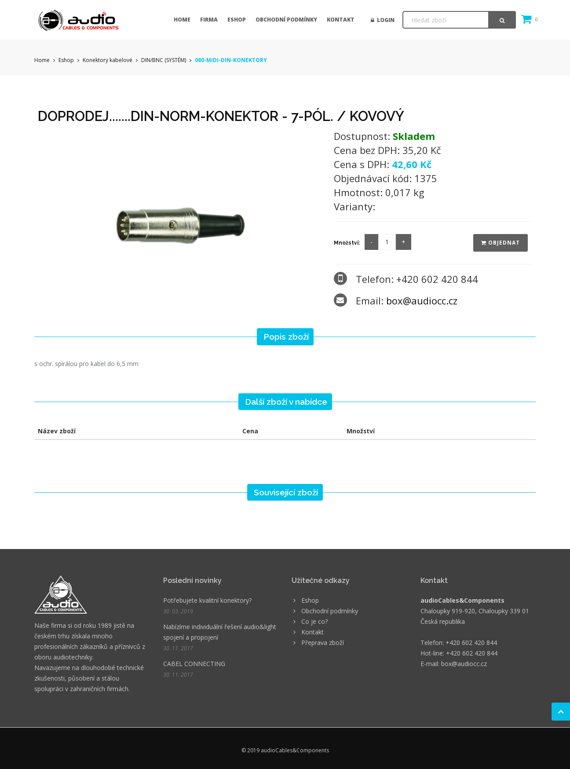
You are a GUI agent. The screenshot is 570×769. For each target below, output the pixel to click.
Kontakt (340, 19)
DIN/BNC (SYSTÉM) (163, 60)
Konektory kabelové (107, 60)
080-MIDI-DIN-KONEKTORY (231, 60)
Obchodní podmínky (286, 19)
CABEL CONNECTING (194, 663)
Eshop (236, 19)
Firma (209, 19)
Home (182, 19)
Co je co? (314, 621)
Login (383, 20)
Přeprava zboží (322, 642)
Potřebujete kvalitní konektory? (207, 600)
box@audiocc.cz (421, 300)
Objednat (500, 242)
